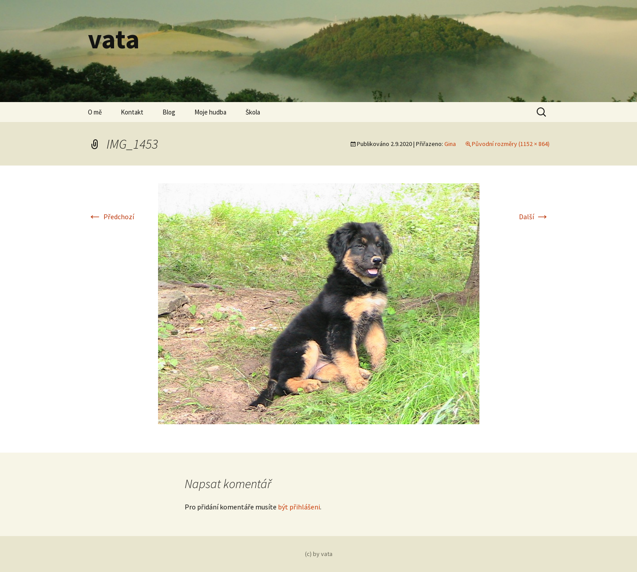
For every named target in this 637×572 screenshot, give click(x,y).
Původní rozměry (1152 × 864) (511, 144)
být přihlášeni (299, 506)
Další (534, 216)
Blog (168, 112)
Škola (252, 112)
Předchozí (111, 216)
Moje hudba (210, 112)
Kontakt (132, 112)
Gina (450, 144)
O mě (95, 112)
